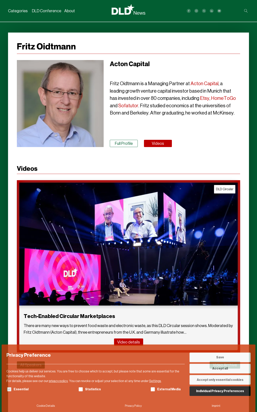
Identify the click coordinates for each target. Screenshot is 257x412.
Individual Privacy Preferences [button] (220, 391)
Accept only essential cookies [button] (220, 380)
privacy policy (58, 381)
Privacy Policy (133, 406)
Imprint (216, 406)
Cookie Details (46, 406)
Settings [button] (155, 381)
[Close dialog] (250, 349)
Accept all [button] (220, 368)
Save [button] (220, 357)
